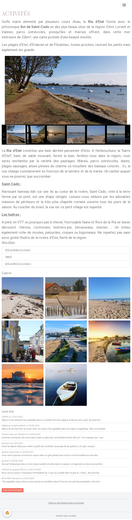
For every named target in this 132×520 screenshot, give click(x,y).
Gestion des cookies (66, 516)
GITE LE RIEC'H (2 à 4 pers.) (18, 264)
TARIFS (8, 257)
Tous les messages (12, 490)
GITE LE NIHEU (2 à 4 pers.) (18, 250)
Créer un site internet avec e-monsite (66, 503)
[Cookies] (7, 513)
